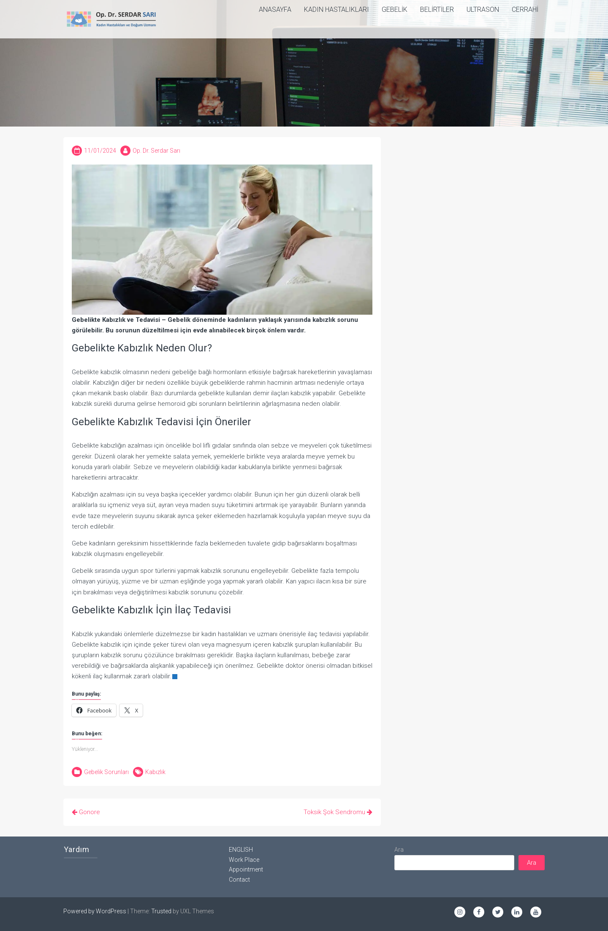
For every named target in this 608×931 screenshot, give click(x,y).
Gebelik (394, 9)
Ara (399, 849)
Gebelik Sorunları (106, 772)
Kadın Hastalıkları (336, 9)
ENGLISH (241, 849)
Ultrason (483, 9)
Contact (239, 879)
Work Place (244, 859)
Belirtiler (437, 9)
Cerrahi (525, 9)
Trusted (161, 911)
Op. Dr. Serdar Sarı (156, 150)
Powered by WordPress (94, 911)
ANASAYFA (275, 9)
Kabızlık (155, 772)
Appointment (246, 869)
